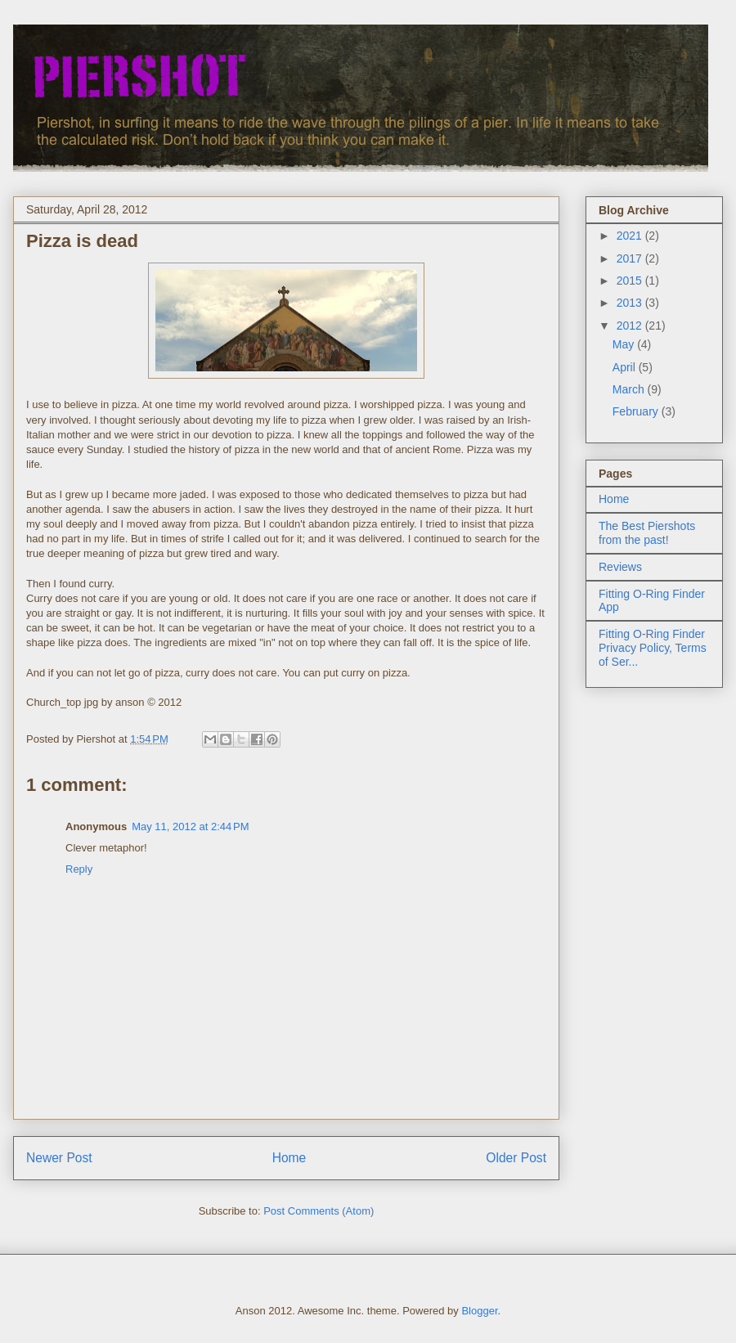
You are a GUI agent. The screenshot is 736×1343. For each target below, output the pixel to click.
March (630, 389)
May (625, 344)
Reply (78, 869)
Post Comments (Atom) (318, 1211)
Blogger (479, 1311)
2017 (631, 258)
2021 (631, 235)
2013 (631, 302)
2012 (631, 325)
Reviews (620, 566)
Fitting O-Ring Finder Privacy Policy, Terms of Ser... (653, 647)
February (637, 411)
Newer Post (59, 1158)
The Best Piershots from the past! (647, 532)
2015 (631, 280)
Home (289, 1158)
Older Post (516, 1158)
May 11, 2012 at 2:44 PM (190, 826)
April (626, 367)
